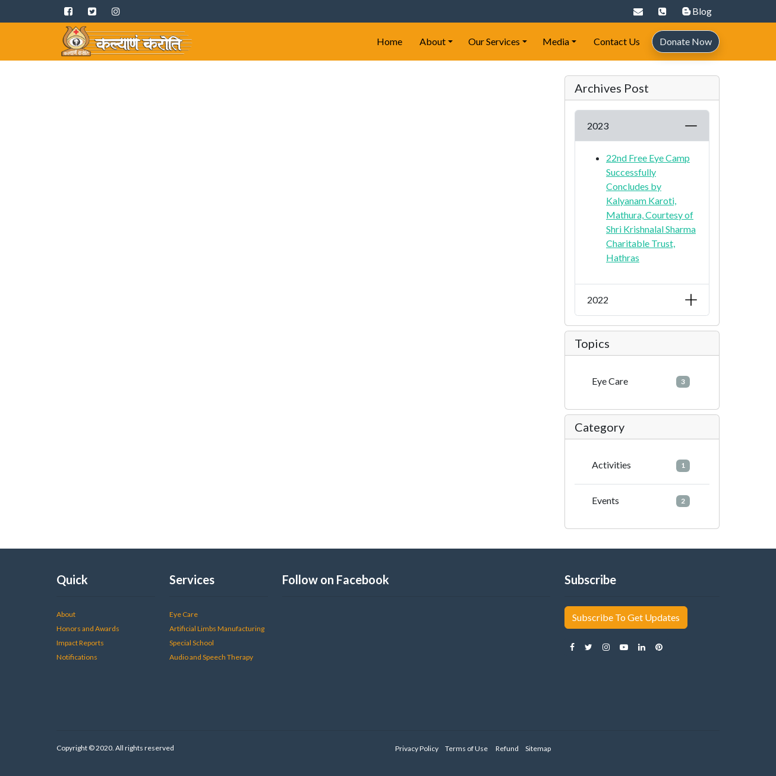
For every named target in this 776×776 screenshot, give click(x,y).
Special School (191, 642)
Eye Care (641, 381)
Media (555, 41)
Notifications (76, 657)
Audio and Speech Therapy (211, 657)
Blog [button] (697, 11)
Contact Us (616, 41)
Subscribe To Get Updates (626, 617)
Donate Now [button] (686, 41)
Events (641, 501)
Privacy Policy (417, 748)
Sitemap (538, 748)
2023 (597, 125)
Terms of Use (466, 748)
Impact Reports (80, 642)
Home (388, 41)
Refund (506, 748)
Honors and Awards (87, 628)
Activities (641, 465)
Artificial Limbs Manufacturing (217, 628)
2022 (597, 299)
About (432, 41)
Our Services (494, 41)
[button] (68, 11)
